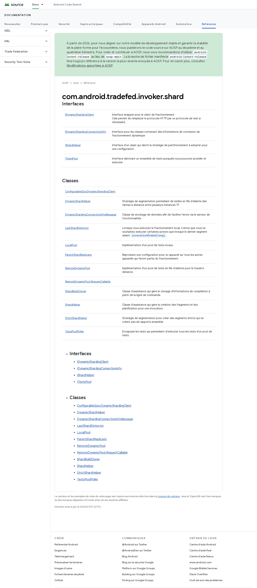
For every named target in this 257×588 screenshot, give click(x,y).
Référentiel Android (66, 544)
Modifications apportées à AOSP (90, 66)
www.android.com (200, 562)
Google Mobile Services (203, 568)
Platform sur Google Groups (138, 568)
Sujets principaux (91, 24)
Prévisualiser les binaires (68, 562)
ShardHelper (72, 304)
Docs (76, 83)
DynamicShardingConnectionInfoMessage (90, 214)
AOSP (65, 83)
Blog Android (130, 556)
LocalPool (71, 245)
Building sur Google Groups (138, 574)
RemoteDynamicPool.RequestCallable (88, 281)
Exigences (60, 550)
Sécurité (64, 24)
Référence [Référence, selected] (209, 24)
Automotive (183, 24)
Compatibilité (122, 24)
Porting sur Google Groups (137, 580)
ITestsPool (71, 158)
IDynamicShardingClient (79, 114)
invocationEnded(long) (148, 235)
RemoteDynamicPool (77, 268)
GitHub (59, 580)
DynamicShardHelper (77, 201)
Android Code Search (67, 4)
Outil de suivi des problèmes (205, 580)
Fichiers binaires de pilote (69, 574)
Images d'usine (63, 568)
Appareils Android (153, 24)
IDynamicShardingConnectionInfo (85, 131)
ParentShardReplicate (78, 254)
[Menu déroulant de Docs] (44, 4)
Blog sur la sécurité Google (138, 562)
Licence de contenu (169, 496)
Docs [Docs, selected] (35, 4)
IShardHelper (73, 145)
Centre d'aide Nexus (201, 556)
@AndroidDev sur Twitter (136, 550)
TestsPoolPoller (74, 331)
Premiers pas (39, 24)
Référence (89, 83)
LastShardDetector (77, 228)
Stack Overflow (198, 574)
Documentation (17, 15)
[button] (22, 31)
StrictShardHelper (76, 318)
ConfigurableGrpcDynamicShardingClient (90, 191)
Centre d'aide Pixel (200, 550)
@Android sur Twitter (134, 544)
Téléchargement (64, 556)
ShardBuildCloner (75, 291)
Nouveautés (12, 24)
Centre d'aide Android (202, 544)
